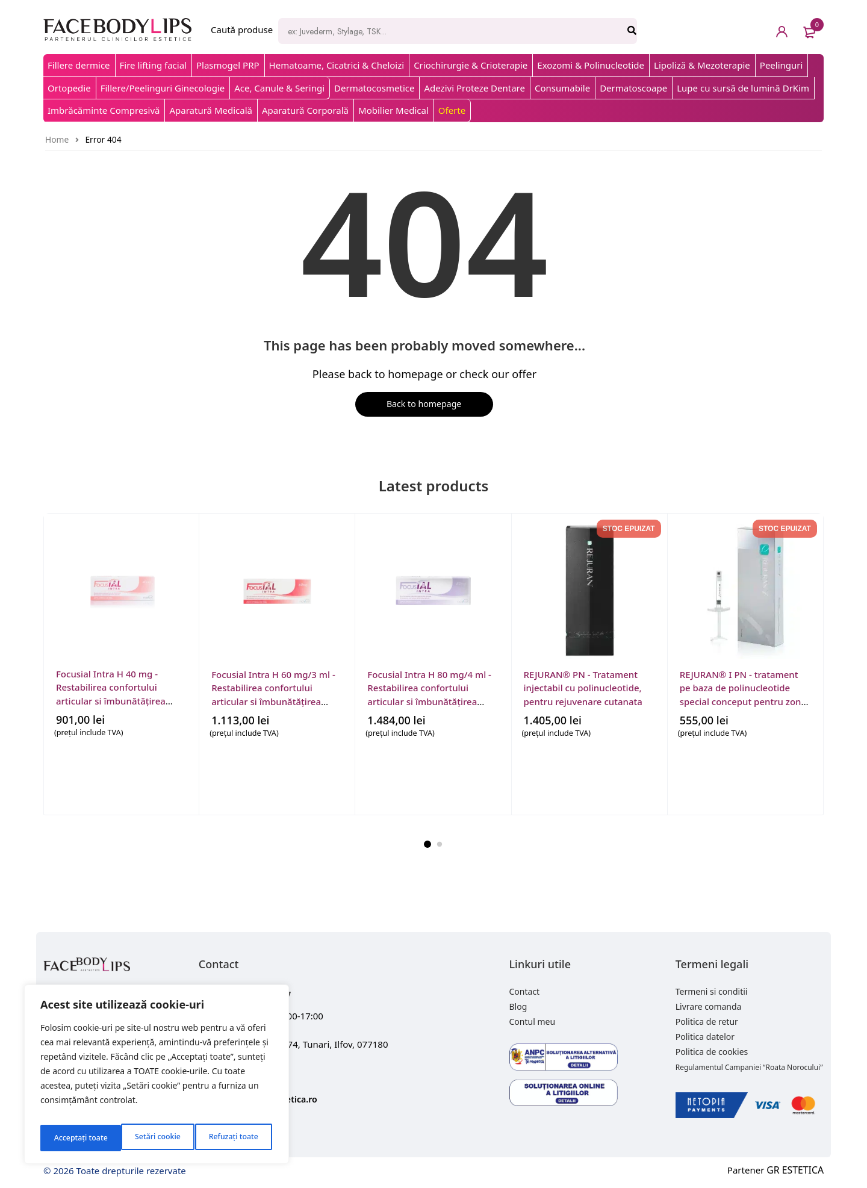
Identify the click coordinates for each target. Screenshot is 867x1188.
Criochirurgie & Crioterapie (470, 65)
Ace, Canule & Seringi (279, 88)
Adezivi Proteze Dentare (474, 88)
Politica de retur (707, 1023)
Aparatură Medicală (210, 110)
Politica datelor (705, 1038)
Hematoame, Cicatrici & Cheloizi (337, 65)
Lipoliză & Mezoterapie (702, 65)
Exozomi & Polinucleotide (590, 65)
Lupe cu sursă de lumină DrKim (743, 88)
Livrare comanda (709, 1008)
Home (57, 139)
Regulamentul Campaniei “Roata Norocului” (749, 1069)
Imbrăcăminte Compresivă (104, 110)
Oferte (451, 110)
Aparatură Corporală (305, 110)
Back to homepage (421, 405)
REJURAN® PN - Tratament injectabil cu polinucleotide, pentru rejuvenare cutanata (583, 688)
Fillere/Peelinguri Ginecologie (163, 88)
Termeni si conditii (712, 993)
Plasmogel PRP (227, 65)
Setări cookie (75, 1137)
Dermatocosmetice (374, 88)
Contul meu (532, 1023)
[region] (156, 1078)
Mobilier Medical (393, 110)
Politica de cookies (712, 1053)
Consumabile (562, 88)
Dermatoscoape (633, 88)
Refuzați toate (152, 1137)
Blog (518, 1008)
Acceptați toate (233, 1137)
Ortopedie (69, 88)
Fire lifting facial (153, 65)
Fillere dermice (79, 65)
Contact (524, 993)
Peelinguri (781, 65)
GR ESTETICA (796, 1172)
